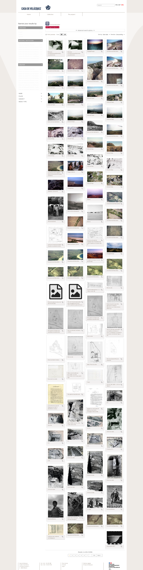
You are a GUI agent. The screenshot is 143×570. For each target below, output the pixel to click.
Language (22, 28)
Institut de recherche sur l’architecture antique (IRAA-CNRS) (35, 85)
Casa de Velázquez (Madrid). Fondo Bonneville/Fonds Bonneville (37, 90)
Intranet (64, 564)
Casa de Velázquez (23, 563)
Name (20, 93)
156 (94, 555)
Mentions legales (87, 563)
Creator (22, 65)
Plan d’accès (65, 563)
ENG (122, 5)
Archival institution (26, 40)
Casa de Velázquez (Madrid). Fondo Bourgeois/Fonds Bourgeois (36, 87)
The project (71, 14)
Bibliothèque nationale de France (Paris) (30, 61)
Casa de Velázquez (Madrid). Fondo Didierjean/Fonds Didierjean (36, 83)
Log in (63, 566)
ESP (119, 5)
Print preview (50, 34)
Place (21, 96)
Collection (50, 14)
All (19, 43)
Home (29, 14)
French (20, 35)
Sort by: (100, 34)
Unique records (23, 30)
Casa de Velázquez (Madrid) (26, 45)
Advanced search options (85, 30)
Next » (99, 555)
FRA (116, 5)
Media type (23, 101)
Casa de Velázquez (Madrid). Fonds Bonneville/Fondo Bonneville (37, 81)
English (21, 32)
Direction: (113, 34)
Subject (22, 99)
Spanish (21, 37)
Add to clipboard (62, 52)
